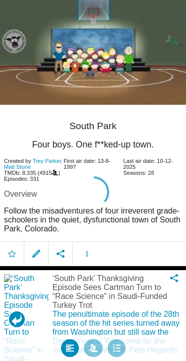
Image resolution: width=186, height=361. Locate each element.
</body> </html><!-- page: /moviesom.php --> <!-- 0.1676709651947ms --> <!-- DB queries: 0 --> (93, 180)
